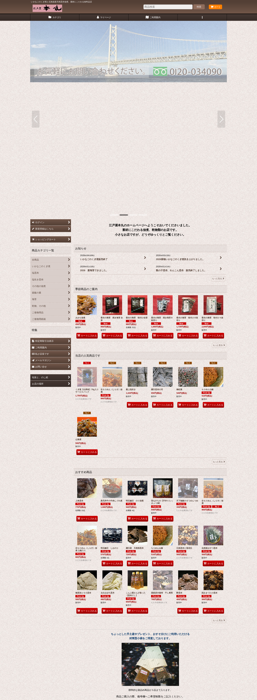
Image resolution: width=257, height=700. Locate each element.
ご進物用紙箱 (176, 655)
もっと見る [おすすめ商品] (219, 485)
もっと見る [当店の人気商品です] (219, 326)
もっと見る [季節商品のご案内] (219, 210)
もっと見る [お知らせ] (218, 143)
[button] (202, 17)
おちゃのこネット (123, 698)
